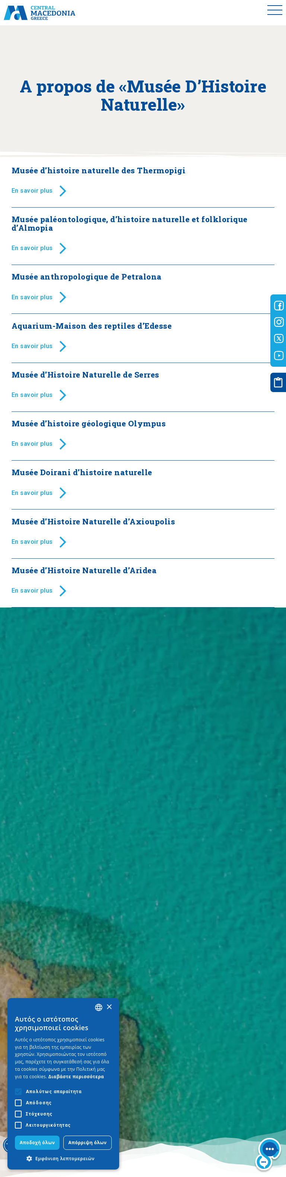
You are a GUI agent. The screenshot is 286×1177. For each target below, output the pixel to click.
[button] (63, 1158)
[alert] (63, 1084)
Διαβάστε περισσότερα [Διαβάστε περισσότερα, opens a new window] (76, 1076)
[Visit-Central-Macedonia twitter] (279, 339)
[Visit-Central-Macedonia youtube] (279, 355)
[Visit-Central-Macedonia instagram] (279, 322)
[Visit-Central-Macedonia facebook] (279, 305)
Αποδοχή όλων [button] (37, 1142)
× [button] (109, 1007)
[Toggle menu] (274, 12)
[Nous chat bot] (268, 1155)
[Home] (39, 13)
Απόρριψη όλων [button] (88, 1142)
